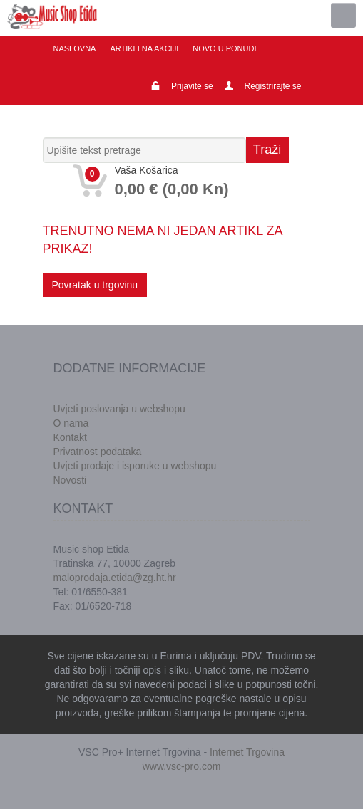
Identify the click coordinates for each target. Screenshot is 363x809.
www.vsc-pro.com (182, 766)
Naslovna (74, 48)
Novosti (70, 480)
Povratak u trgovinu (95, 285)
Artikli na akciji (144, 48)
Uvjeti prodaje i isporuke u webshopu (135, 465)
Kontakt (70, 437)
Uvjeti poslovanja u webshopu (119, 408)
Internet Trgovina (247, 752)
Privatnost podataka (97, 451)
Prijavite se (192, 86)
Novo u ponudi (224, 48)
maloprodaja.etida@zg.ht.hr (114, 577)
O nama (71, 423)
